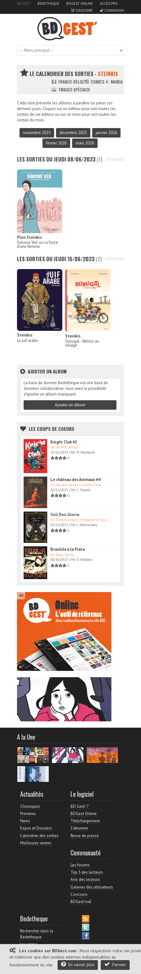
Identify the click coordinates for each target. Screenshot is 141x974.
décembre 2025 (73, 132)
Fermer (115, 964)
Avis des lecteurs (85, 879)
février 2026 (56, 143)
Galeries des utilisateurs (91, 887)
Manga (113, 81)
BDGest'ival (80, 901)
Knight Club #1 (63, 442)
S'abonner (79, 828)
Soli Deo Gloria (64, 514)
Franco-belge (68, 81)
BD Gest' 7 (79, 806)
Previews (28, 813)
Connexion (112, 10)
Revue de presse (84, 835)
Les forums (80, 865)
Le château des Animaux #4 (75, 479)
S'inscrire (82, 10)
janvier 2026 (106, 132)
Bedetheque (48, 3)
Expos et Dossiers (36, 828)
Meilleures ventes (35, 843)
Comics (94, 81)
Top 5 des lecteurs (86, 872)
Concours (78, 894)
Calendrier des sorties (39, 835)
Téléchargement (85, 821)
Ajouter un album (70, 405)
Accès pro (109, 3)
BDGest (23, 3)
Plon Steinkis (29, 237)
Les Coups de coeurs (51, 428)
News (25, 821)
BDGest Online (79, 3)
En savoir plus (77, 964)
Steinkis (24, 335)
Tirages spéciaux (71, 89)
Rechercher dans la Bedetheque (36, 933)
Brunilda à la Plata (67, 549)
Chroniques (30, 806)
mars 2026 (85, 143)
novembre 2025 (37, 132)
